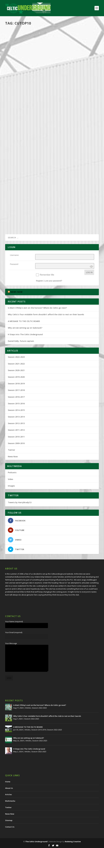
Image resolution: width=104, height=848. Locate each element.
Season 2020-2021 (16, 370)
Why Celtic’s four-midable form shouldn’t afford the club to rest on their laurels (46, 314)
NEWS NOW (17, 292)
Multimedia (37, 58)
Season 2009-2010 (16, 443)
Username (14, 255)
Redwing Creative (73, 841)
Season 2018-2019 (16, 383)
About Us (9, 788)
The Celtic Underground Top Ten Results (34, 167)
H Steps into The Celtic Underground (25, 334)
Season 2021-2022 (16, 363)
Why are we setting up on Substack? (25, 328)
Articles (35, 144)
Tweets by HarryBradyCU (20, 502)
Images (11, 486)
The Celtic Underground (36, 841)
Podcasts (45, 58)
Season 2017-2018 (46, 144)
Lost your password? (53, 281)
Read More (14, 71)
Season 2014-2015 (16, 410)
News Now (13, 456)
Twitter (11, 450)
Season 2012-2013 (16, 423)
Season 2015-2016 (16, 403)
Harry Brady (15, 58)
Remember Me (47, 275)
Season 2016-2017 (45, 171)
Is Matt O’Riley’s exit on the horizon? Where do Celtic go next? (38, 308)
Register (39, 281)
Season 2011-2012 (16, 430)
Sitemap (8, 820)
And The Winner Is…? (20, 201)
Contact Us (9, 827)
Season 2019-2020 (57, 58)
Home (7, 781)
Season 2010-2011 (16, 436)
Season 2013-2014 (16, 416)
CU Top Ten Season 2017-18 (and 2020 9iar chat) (37, 53)
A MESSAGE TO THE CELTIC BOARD (24, 321)
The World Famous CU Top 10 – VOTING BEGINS (36, 139)
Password (14, 264)
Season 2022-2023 (16, 357)
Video (10, 479)
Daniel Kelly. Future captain (21, 341)
